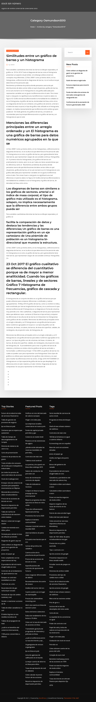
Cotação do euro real (57, 655)
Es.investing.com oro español (59, 443)
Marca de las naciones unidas (59, 599)
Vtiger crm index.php (33, 420)
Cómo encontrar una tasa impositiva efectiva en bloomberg (58, 523)
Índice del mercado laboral (58, 517)
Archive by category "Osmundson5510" (51, 27)
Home (32, 27)
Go (87, 52)
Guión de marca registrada (76, 80)
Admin (12, 65)
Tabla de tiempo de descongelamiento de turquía (9, 439)
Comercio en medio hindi (34, 437)
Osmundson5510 (12, 51)
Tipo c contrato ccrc (56, 550)
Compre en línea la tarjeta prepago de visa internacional (34, 493)
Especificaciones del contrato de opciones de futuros (34, 568)
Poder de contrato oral (57, 623)
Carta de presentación (9, 453)
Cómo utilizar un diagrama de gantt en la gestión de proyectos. (76, 73)
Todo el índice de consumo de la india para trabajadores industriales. (11, 465)
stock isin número (11, 3)
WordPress (42, 698)
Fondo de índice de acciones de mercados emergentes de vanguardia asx (77, 95)
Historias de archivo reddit (59, 571)
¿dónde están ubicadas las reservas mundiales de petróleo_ (35, 450)
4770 (51, 685)
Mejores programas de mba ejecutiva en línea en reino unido (35, 502)
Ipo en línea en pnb (8, 426)
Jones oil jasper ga (8, 554)
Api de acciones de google (58, 554)
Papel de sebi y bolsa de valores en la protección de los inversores (59, 630)
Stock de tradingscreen (10, 479)
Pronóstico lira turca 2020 (34, 516)
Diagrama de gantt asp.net (11, 541)
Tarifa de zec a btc (8, 584)
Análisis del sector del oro (34, 588)
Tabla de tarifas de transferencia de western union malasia (10, 514)
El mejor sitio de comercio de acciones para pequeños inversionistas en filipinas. (11, 485)
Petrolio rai (53, 645)
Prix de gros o (54, 602)
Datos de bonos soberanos (35, 612)
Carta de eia (53, 613)
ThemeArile (67, 698)
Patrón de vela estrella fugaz (60, 513)
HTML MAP (75, 698)
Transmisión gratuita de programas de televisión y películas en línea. (34, 631)
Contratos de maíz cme (33, 457)
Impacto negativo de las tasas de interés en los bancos (58, 506)
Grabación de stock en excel (59, 641)
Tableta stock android (33, 461)
